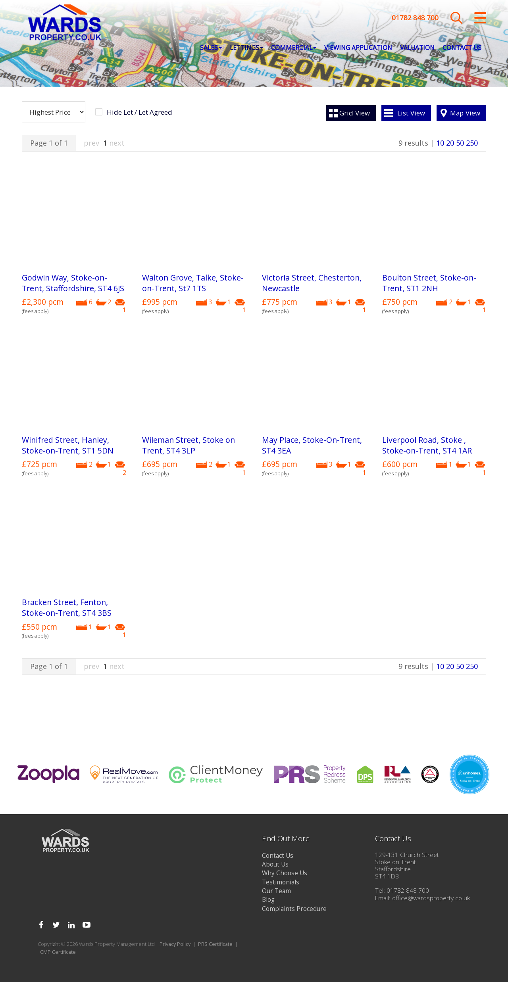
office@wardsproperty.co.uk (431, 898)
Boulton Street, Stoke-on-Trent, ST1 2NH (429, 283)
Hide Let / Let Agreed (139, 112)
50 (460, 143)
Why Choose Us (284, 873)
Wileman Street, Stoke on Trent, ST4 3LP (188, 445)
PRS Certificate (215, 944)
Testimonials (280, 882)
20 (450, 143)
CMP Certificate (58, 952)
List (411, 112)
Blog (268, 900)
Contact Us (462, 48)
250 (472, 143)
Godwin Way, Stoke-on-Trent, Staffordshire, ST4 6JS (73, 283)
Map (465, 112)
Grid (354, 112)
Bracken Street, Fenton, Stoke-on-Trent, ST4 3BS (67, 607)
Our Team (276, 891)
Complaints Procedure (294, 909)
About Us (275, 864)
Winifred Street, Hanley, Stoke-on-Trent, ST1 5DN (68, 445)
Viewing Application (358, 48)
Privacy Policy (175, 944)
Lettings (246, 48)
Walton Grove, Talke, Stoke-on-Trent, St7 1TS (193, 283)
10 (440, 143)
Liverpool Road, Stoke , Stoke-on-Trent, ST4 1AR (427, 445)
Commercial (293, 48)
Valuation (417, 48)
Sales (211, 48)
